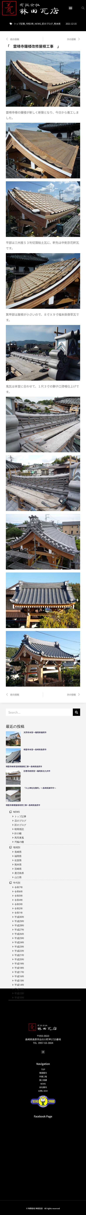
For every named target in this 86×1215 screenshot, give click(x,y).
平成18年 (19, 968)
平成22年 (19, 951)
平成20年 (19, 959)
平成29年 (19, 921)
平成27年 (19, 929)
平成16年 (19, 976)
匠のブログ (47, 23)
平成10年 (19, 997)
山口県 (18, 877)
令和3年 (30, 23)
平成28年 (19, 925)
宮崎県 (18, 868)
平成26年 (19, 934)
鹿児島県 (19, 873)
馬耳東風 (19, 837)
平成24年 (19, 942)
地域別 (16, 847)
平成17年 (19, 972)
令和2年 (19, 908)
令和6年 (19, 891)
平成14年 (19, 985)
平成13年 (19, 989)
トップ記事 (19, 23)
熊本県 (57, 23)
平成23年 (19, 946)
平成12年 (19, 993)
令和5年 (19, 895)
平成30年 (19, 917)
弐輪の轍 (19, 842)
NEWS (38, 23)
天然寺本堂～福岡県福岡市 (35, 732)
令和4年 (19, 900)
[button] (70, 8)
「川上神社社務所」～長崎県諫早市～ (40, 788)
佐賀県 (18, 860)
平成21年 (19, 955)
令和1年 (19, 912)
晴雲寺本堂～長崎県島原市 (35, 749)
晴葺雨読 (19, 829)
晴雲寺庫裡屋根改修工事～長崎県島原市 (23, 805)
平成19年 (19, 963)
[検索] (76, 712)
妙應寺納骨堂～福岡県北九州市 (38, 771)
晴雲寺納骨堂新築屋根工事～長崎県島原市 (24, 766)
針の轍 (18, 833)
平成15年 (19, 980)
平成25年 (19, 938)
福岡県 (18, 856)
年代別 (16, 882)
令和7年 (19, 887)
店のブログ (20, 820)
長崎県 (18, 851)
